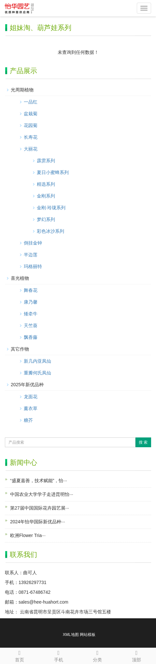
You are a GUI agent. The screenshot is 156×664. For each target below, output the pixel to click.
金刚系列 (46, 195)
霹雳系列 (46, 160)
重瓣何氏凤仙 (37, 372)
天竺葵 (30, 325)
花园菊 (30, 125)
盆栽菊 (30, 113)
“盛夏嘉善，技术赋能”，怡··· (38, 480)
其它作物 (20, 349)
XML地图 (71, 634)
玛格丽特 (33, 266)
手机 (58, 655)
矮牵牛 (30, 313)
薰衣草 (30, 408)
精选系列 (46, 184)
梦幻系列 (46, 219)
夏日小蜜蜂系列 (53, 172)
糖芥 (28, 420)
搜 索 (143, 442)
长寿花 (30, 137)
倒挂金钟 (33, 242)
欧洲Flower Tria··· (28, 535)
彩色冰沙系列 (50, 231)
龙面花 (30, 396)
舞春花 (30, 290)
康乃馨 (30, 302)
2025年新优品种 (27, 384)
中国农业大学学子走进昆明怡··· (41, 494)
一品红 (30, 101)
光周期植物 (22, 89)
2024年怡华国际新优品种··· (37, 521)
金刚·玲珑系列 (51, 207)
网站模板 (87, 634)
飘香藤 (30, 337)
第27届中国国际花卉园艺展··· (39, 508)
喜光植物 (20, 278)
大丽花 (30, 148)
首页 (19, 655)
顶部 (136, 655)
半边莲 (30, 254)
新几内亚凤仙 (37, 361)
